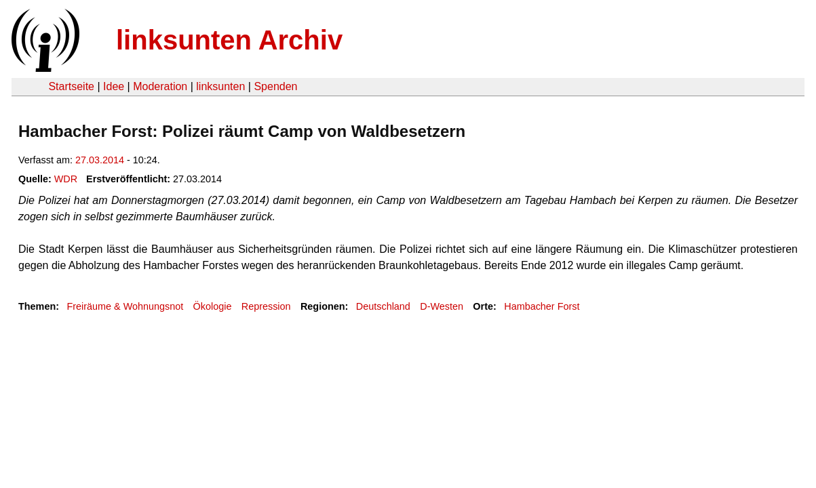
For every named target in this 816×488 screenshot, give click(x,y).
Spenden (275, 86)
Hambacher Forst (541, 306)
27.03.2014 (99, 160)
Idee (113, 86)
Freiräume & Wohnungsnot (124, 306)
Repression (266, 306)
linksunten (220, 86)
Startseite (71, 86)
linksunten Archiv (229, 40)
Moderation (160, 86)
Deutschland (383, 306)
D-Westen (441, 306)
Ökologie (212, 306)
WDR (65, 179)
